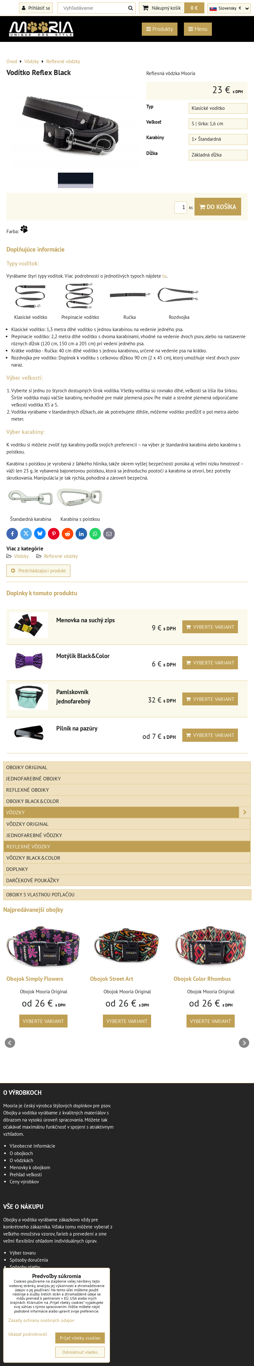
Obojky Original (26, 767)
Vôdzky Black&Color (33, 858)
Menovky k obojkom (30, 1167)
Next (244, 1043)
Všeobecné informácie (32, 1146)
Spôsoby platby (25, 1267)
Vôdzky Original (27, 824)
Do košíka (217, 207)
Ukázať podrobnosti (27, 1334)
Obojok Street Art (111, 978)
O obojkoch (21, 1153)
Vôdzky (21, 556)
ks (184, 207)
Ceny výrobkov (24, 1182)
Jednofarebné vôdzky (34, 835)
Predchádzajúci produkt (38, 571)
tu (164, 276)
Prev (10, 1043)
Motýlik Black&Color (83, 656)
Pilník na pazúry (76, 728)
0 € (194, 8)
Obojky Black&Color (32, 801)
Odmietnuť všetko (80, 1352)
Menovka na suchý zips (85, 620)
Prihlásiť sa (36, 8)
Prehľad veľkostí (26, 1174)
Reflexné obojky (27, 790)
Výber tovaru (23, 1253)
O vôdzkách (21, 1160)
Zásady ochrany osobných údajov (41, 1320)
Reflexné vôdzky (61, 556)
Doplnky (17, 869)
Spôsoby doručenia (29, 1260)
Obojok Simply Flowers (34, 978)
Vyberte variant (210, 627)
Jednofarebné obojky (33, 778)
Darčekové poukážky (32, 880)
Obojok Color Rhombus (202, 978)
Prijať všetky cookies (80, 1338)
